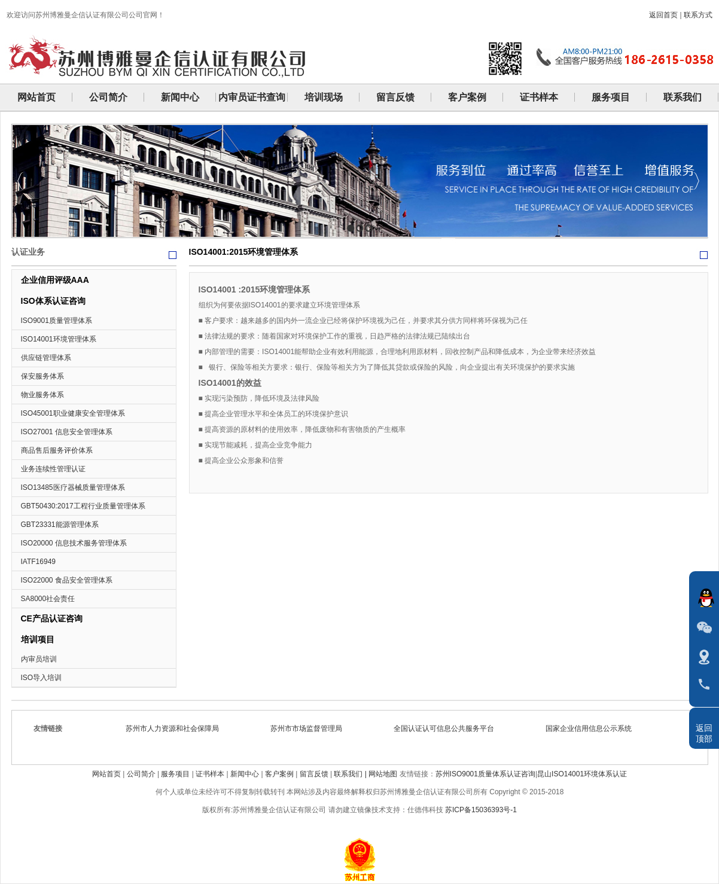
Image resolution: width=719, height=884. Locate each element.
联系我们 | (351, 774)
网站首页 (106, 774)
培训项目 (37, 639)
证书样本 (210, 774)
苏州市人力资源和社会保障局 (176, 728)
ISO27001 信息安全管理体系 (66, 432)
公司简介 (141, 774)
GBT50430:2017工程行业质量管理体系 (83, 506)
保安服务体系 (42, 376)
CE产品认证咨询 (52, 618)
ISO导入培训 (41, 677)
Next (696, 181)
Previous (20, 181)
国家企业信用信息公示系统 (592, 728)
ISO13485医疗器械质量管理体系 (73, 487)
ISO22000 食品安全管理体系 (66, 580)
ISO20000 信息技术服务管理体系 (74, 543)
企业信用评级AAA (55, 280)
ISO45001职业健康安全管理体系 (73, 413)
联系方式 (698, 15)
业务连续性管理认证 (53, 469)
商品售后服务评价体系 (57, 450)
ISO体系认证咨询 (53, 301)
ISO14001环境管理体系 (58, 339)
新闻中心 (244, 774)
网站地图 (382, 774)
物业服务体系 (42, 395)
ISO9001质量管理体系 (56, 320)
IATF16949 (38, 561)
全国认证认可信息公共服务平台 (447, 728)
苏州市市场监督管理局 (310, 728)
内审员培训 (39, 659)
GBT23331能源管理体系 (60, 524)
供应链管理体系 (46, 357)
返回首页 (663, 15)
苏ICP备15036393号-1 (481, 810)
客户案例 (279, 774)
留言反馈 (314, 774)
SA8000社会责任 (48, 599)
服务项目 (175, 774)
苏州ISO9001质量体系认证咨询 (485, 774)
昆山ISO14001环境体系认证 (582, 774)
